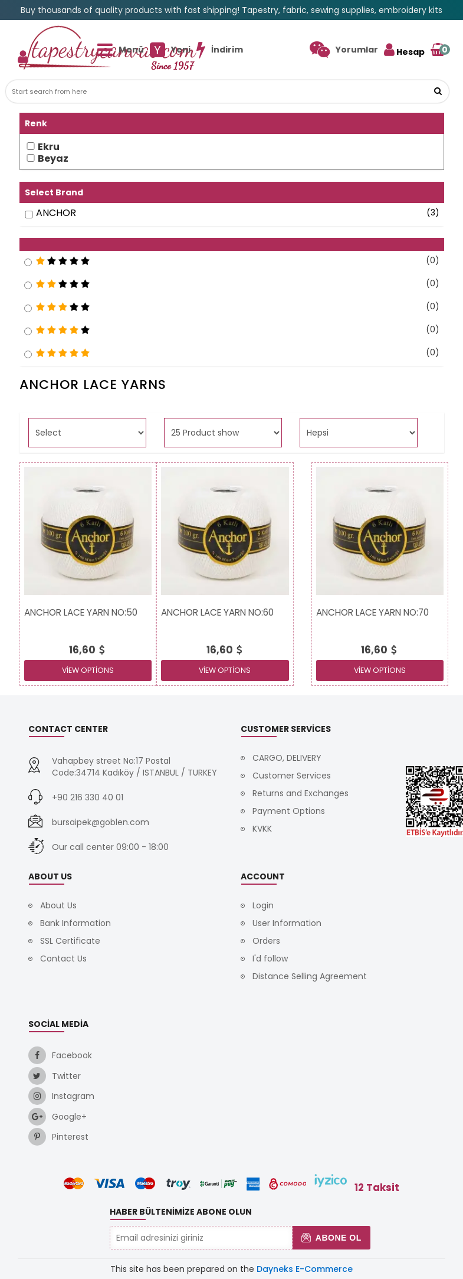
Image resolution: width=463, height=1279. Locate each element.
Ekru (49, 147)
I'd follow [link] (270, 958)
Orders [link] (266, 941)
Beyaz (53, 158)
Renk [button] (36, 123)
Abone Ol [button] (331, 1237)
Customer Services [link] (291, 775)
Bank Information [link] (75, 923)
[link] (344, 49)
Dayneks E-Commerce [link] (305, 1269)
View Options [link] (88, 670)
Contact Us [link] (63, 958)
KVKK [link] (262, 829)
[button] (437, 91)
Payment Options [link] (288, 811)
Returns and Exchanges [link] (300, 793)
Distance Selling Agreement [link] (309, 976)
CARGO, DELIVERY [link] (286, 758)
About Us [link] (58, 905)
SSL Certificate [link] (70, 941)
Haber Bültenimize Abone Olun (181, 1212)
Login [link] (263, 905)
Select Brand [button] (54, 192)
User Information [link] (286, 923)
